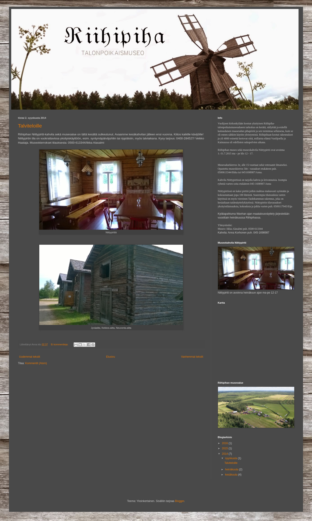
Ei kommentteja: (60, 344)
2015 (225, 448)
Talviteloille (30, 126)
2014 (225, 453)
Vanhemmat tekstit (192, 356)
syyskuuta (231, 458)
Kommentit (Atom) (36, 363)
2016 (225, 443)
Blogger (179, 501)
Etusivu (110, 356)
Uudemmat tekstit (29, 356)
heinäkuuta (232, 469)
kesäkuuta (231, 474)
